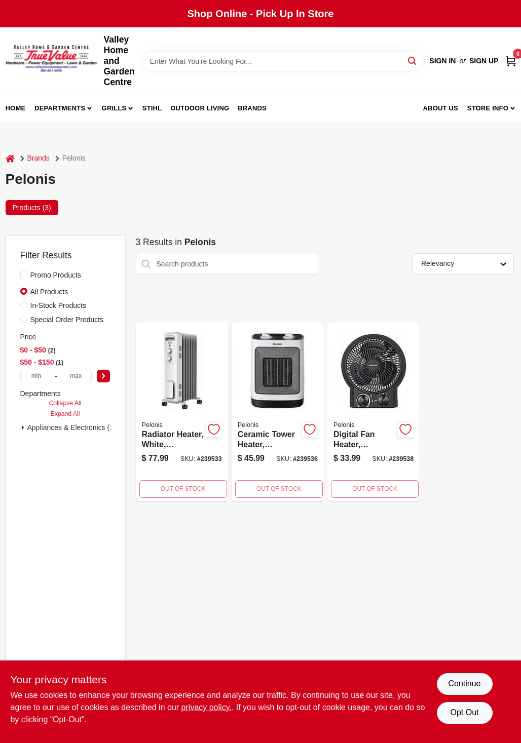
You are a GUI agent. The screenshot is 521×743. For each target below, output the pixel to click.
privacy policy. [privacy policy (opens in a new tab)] (206, 707)
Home (16, 108)
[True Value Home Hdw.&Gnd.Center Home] (51, 61)
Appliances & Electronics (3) (71, 427)
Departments (59, 108)
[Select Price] (103, 376)
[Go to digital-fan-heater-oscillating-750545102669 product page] (373, 411)
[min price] (36, 376)
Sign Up (484, 61)
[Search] (412, 60)
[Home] (10, 158)
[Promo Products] (23, 274)
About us (440, 108)
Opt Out (464, 712)
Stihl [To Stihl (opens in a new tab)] (152, 108)
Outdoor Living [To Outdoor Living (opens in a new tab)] (199, 108)
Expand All (65, 413)
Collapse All (65, 403)
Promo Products (55, 275)
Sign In (442, 61)
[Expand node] (23, 427)
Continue (464, 683)
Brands (252, 108)
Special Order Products (67, 319)
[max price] (76, 376)
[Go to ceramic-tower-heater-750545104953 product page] (278, 411)
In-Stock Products (58, 305)
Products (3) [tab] (32, 208)
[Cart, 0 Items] (511, 61)
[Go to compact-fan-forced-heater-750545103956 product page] (182, 411)
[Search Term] (282, 61)
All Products (49, 291)
